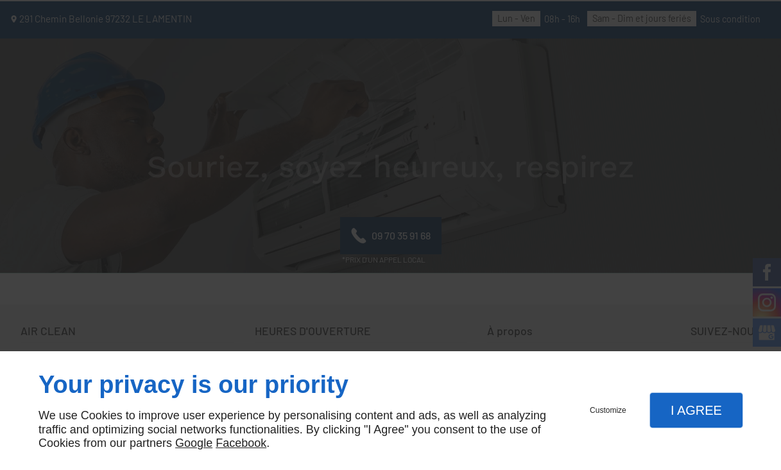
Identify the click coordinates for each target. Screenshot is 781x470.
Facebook (241, 443)
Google (193, 443)
